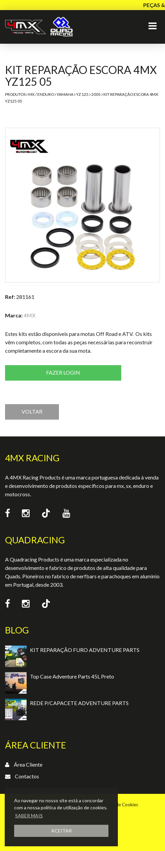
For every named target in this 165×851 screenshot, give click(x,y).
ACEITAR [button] (61, 831)
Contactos (27, 776)
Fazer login (63, 372)
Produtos (15, 94)
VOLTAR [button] (32, 411)
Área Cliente (28, 764)
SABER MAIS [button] (29, 815)
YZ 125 (82, 94)
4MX (29, 315)
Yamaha (65, 94)
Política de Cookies (119, 804)
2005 (96, 94)
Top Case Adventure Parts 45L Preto (72, 676)
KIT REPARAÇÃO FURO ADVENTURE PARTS (84, 650)
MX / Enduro (41, 94)
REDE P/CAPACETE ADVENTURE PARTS (79, 703)
